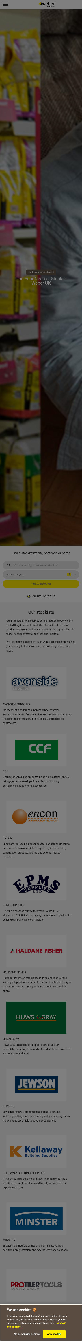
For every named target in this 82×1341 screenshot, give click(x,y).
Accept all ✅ (54, 1334)
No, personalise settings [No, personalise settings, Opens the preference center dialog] (27, 1334)
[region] (41, 1322)
